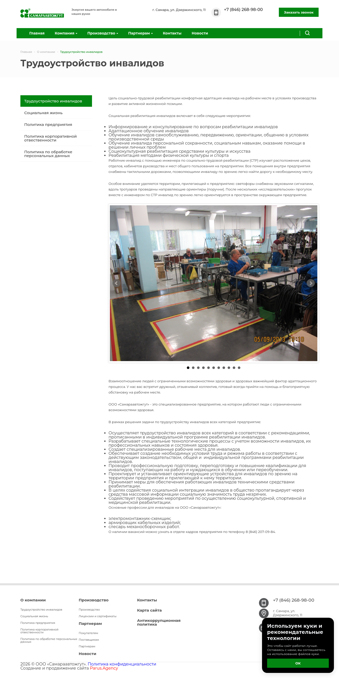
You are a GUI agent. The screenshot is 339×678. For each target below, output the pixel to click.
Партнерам (140, 33)
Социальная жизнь (43, 112)
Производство (102, 33)
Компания (66, 33)
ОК (298, 663)
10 (234, 367)
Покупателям (88, 633)
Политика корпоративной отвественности (50, 138)
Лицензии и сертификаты (97, 616)
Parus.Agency (104, 668)
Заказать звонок (299, 12)
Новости (200, 33)
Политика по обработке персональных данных (48, 153)
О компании (33, 600)
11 (239, 367)
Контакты (172, 33)
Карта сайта (149, 610)
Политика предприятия (48, 124)
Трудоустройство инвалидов (53, 101)
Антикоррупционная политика (159, 622)
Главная (37, 33)
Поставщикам (89, 639)
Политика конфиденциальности (122, 664)
